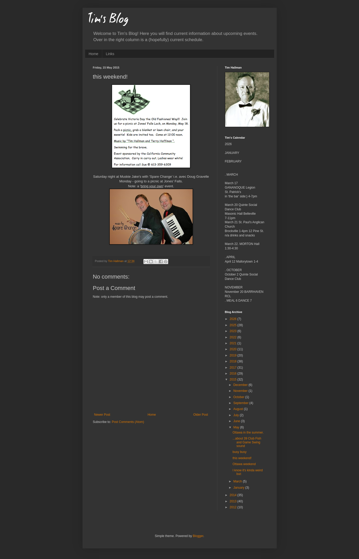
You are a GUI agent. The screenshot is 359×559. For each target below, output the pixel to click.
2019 (233, 355)
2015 (233, 379)
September (241, 403)
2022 (233, 337)
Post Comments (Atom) (128, 422)
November (240, 391)
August (238, 409)
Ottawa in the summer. (247, 432)
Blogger (198, 536)
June (237, 421)
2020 (233, 349)
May (236, 427)
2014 (233, 495)
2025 (233, 325)
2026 (233, 319)
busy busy (239, 452)
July (236, 415)
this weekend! (241, 458)
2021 (233, 343)
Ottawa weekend (243, 464)
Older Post (200, 414)
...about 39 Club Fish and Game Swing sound (246, 442)
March (238, 481)
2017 (233, 367)
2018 (233, 361)
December (240, 385)
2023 (233, 331)
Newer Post (102, 414)
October (239, 397)
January (239, 487)
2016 (233, 373)
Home (93, 54)
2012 (233, 507)
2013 (233, 501)
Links (110, 54)
